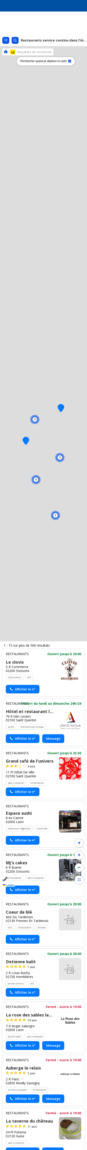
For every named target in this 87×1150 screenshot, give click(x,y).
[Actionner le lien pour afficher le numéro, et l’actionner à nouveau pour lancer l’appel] (22, 935)
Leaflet (8, 885)
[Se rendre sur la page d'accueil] (5, 52)
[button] (55, 515)
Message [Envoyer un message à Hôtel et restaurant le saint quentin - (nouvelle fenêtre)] (53, 985)
